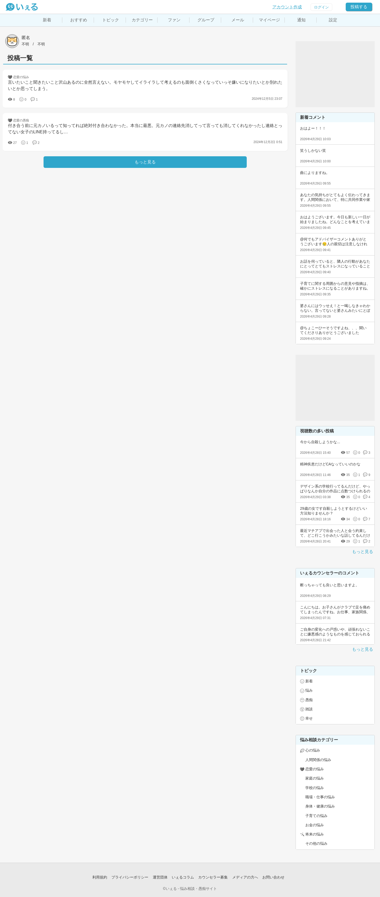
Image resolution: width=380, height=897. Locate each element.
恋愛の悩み (314, 769)
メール (237, 20)
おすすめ (78, 20)
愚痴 (309, 700)
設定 (333, 20)
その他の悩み (316, 843)
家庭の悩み (314, 778)
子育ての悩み (316, 816)
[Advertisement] (335, 74)
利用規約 (99, 877)
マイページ (269, 20)
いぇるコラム (183, 877)
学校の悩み (314, 788)
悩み (309, 690)
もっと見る (362, 551)
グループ (205, 20)
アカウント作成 (287, 7)
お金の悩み (314, 825)
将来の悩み (314, 834)
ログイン (321, 7)
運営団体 (160, 877)
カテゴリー (142, 20)
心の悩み (312, 750)
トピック (110, 20)
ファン (174, 20)
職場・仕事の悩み (320, 797)
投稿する (358, 6)
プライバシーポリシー (129, 877)
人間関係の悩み (318, 760)
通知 (301, 20)
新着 (47, 20)
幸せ (309, 718)
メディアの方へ (245, 877)
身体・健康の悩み (320, 806)
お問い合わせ (273, 877)
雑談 (309, 709)
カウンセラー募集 (213, 877)
